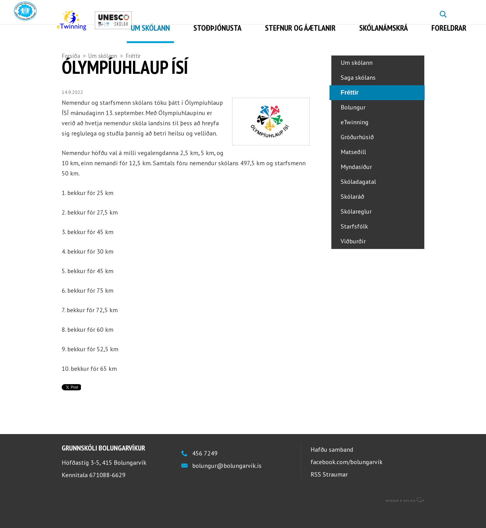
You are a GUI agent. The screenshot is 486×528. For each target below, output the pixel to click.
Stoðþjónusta (217, 28)
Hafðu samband (332, 468)
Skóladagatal (358, 201)
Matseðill (353, 171)
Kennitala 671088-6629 (94, 494)
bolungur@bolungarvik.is (227, 485)
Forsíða (71, 56)
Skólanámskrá (383, 28)
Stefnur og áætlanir (300, 28)
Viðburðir (353, 260)
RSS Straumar (329, 493)
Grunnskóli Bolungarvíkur (103, 467)
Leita (443, 18)
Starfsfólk (354, 246)
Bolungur (353, 126)
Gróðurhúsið (357, 156)
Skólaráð (352, 216)
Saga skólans (358, 97)
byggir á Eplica (405, 519)
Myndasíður (356, 186)
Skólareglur (356, 231)
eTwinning (355, 141)
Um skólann (102, 56)
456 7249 (205, 472)
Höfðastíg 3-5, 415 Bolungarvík (104, 481)
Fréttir (133, 56)
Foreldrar (448, 28)
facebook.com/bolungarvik (346, 481)
